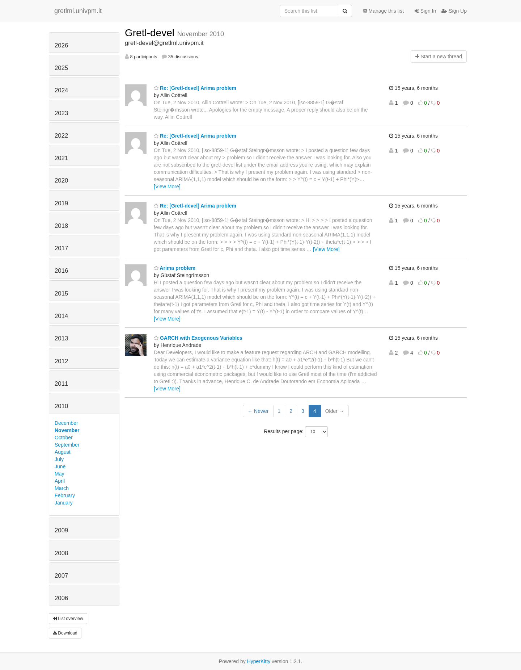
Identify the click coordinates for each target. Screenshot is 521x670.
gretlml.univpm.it (78, 10)
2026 (61, 45)
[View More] (167, 186)
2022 (61, 135)
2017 (61, 248)
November (67, 430)
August (63, 452)
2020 (61, 180)
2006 (61, 598)
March (62, 488)
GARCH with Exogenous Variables (198, 338)
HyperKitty (259, 661)
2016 (61, 270)
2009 (61, 530)
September (67, 445)
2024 (61, 90)
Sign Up (454, 11)
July (59, 459)
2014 (61, 316)
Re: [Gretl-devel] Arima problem (195, 88)
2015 (61, 293)
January (64, 503)
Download (65, 633)
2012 (61, 361)
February (65, 495)
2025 (61, 67)
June (60, 466)
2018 (61, 225)
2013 (61, 338)
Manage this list (383, 11)
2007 (61, 575)
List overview (68, 618)
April (60, 481)
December (66, 423)
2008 (61, 553)
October (64, 437)
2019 (61, 203)
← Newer (257, 411)
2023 (61, 113)
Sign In (425, 11)
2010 (61, 406)
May (59, 474)
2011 (61, 383)
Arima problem (174, 268)
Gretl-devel (151, 32)
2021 (61, 158)
